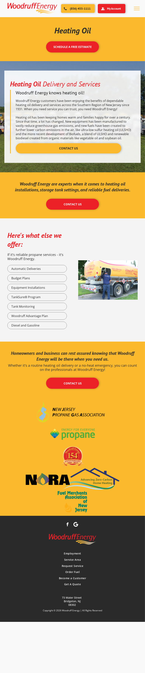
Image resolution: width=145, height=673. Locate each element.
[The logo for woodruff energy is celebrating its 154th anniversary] (72, 456)
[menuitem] (72, 554)
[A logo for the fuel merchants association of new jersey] (72, 501)
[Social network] (76, 524)
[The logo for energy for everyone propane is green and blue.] (72, 434)
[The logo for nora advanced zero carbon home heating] (72, 479)
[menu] (137, 8)
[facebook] (67, 524)
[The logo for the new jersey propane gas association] (72, 411)
